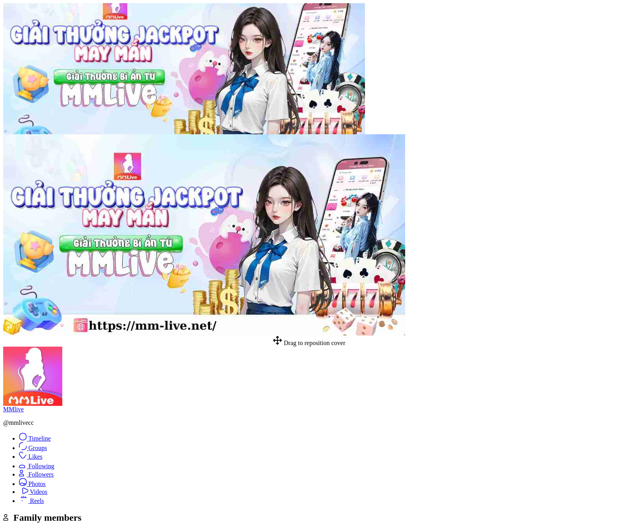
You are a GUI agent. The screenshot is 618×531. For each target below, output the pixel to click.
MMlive (13, 409)
